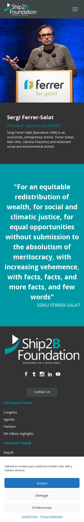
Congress (10, 412)
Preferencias (42, 507)
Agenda (9, 419)
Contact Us (42, 392)
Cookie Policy (29, 516)
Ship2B (9, 452)
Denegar (42, 495)
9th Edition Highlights (19, 433)
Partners (10, 426)
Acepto (42, 483)
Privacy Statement (51, 516)
